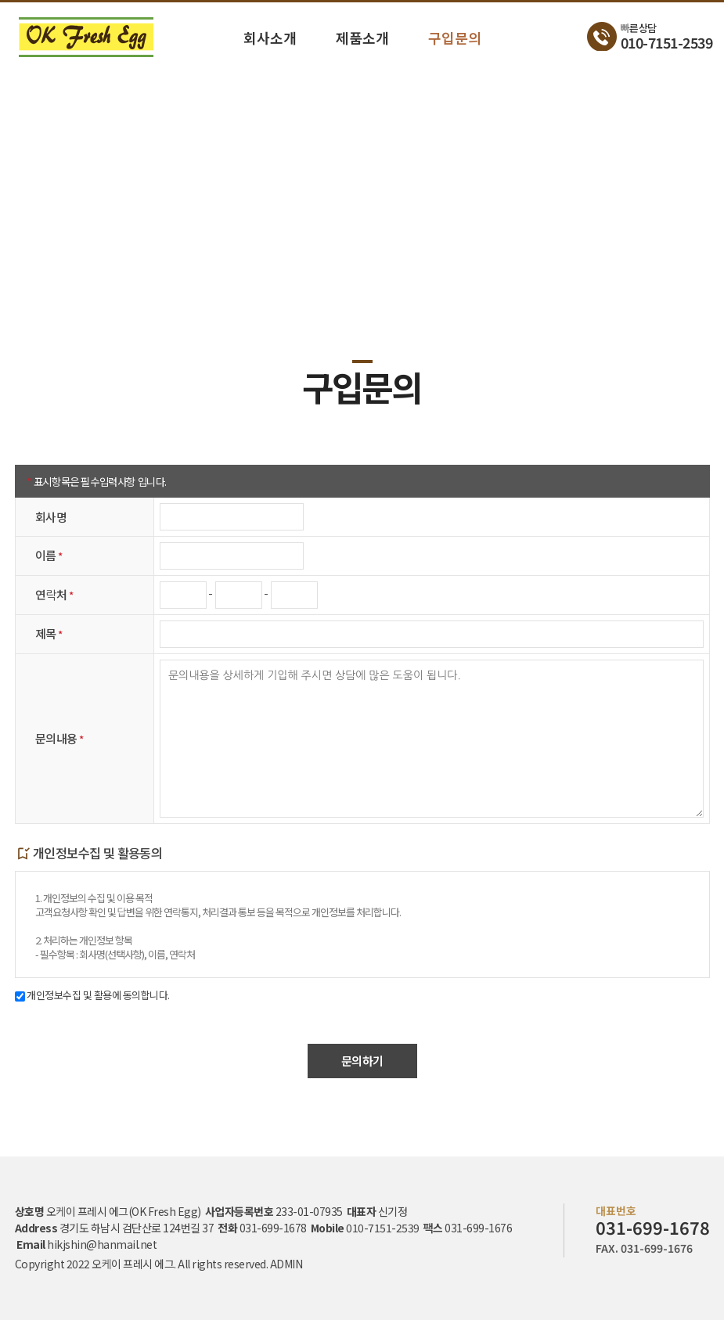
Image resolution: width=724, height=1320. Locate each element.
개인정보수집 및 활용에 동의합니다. (92, 994)
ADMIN (286, 1263)
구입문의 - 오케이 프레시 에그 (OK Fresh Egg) (86, 36)
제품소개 (362, 37)
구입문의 (454, 37)
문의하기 (362, 1060)
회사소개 (270, 37)
